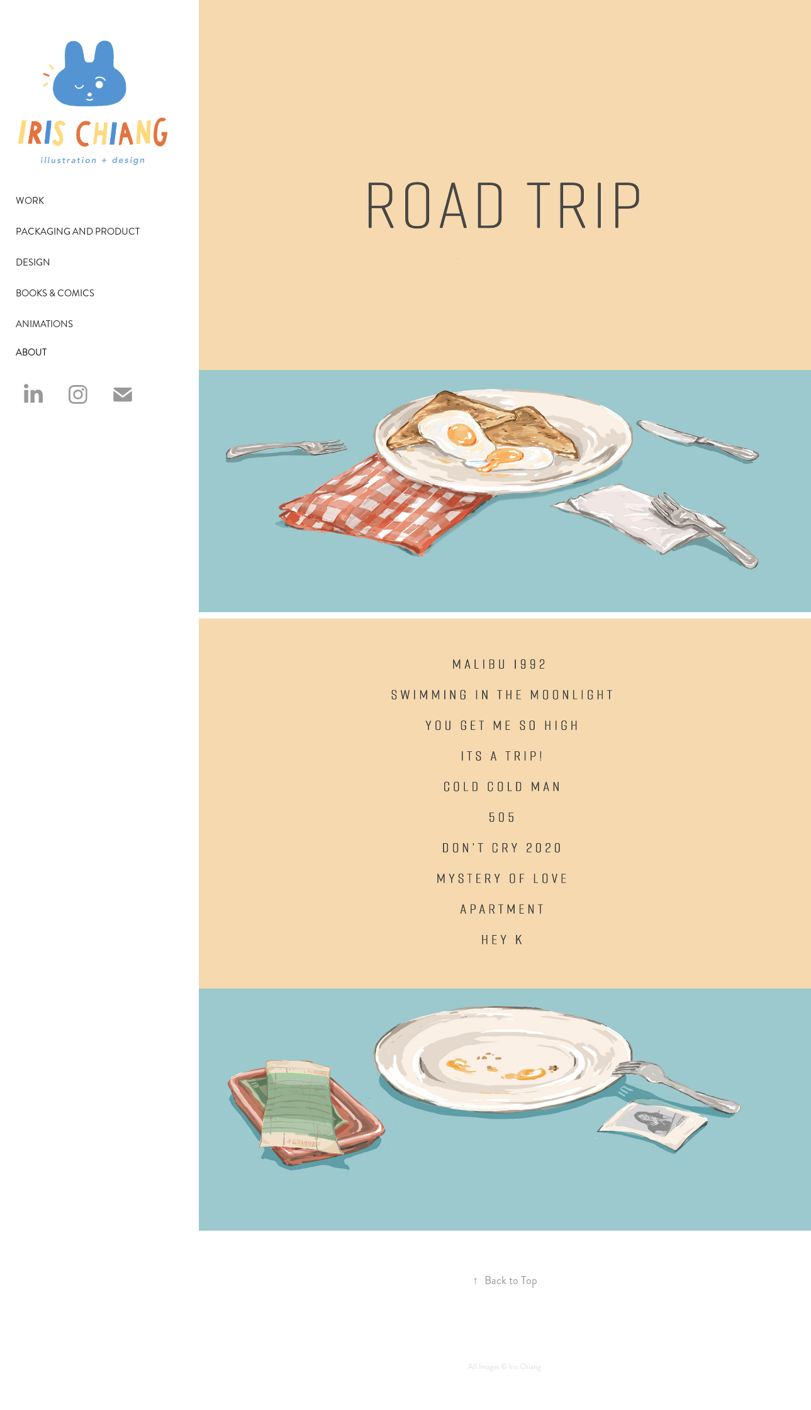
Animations (44, 324)
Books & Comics (55, 293)
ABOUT (31, 352)
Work (30, 201)
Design (33, 262)
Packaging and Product (78, 231)
